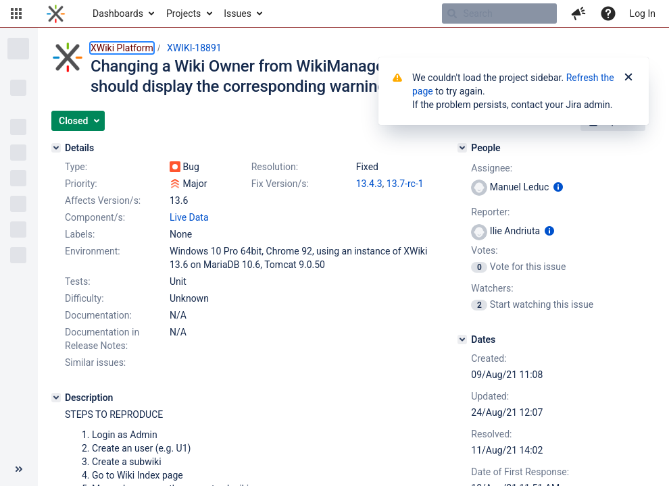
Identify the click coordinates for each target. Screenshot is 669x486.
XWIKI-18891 (194, 48)
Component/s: (95, 217)
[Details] (56, 148)
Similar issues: (95, 362)
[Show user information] (558, 187)
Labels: (80, 234)
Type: (76, 166)
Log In (642, 13)
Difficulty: (84, 298)
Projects (183, 13)
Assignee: (491, 168)
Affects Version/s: (103, 200)
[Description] (56, 397)
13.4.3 (369, 183)
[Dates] (462, 339)
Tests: (78, 281)
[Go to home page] (55, 13)
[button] (16, 13)
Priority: (81, 183)
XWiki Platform (122, 48)
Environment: (92, 251)
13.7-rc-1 (405, 183)
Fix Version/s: (280, 183)
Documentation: (98, 315)
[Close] (628, 77)
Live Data (189, 217)
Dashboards (118, 13)
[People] (462, 148)
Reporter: (490, 212)
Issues (237, 13)
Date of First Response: (520, 471)
